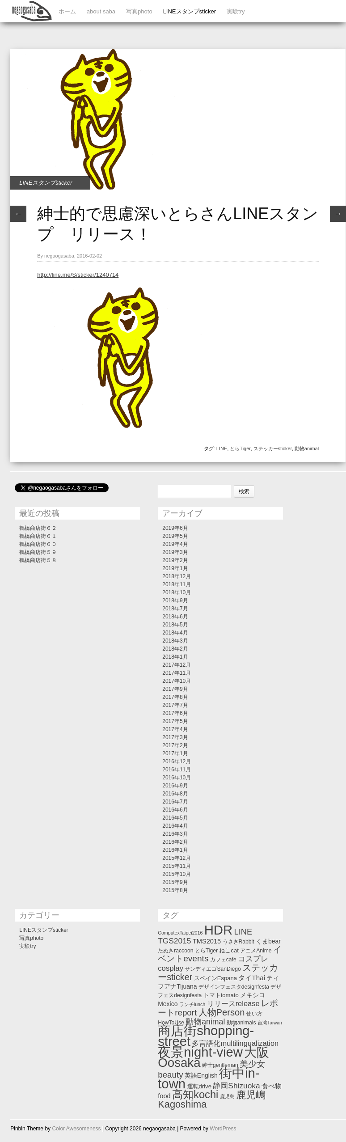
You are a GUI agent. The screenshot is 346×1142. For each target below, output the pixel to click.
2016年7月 (175, 802)
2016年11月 (176, 769)
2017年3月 (175, 737)
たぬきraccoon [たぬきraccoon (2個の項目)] (175, 950)
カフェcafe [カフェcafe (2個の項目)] (223, 959)
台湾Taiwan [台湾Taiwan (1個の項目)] (269, 1022)
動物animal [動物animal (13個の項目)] (205, 1021)
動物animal (307, 448)
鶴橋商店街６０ (38, 544)
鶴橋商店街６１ (38, 536)
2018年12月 (176, 576)
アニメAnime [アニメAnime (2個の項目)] (255, 950)
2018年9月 (175, 600)
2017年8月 (175, 697)
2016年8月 (175, 794)
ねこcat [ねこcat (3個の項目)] (229, 950)
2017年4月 (175, 729)
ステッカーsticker (272, 448)
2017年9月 (175, 689)
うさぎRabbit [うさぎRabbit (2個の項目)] (238, 942)
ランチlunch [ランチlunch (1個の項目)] (192, 1004)
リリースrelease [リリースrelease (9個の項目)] (233, 1003)
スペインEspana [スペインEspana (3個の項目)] (215, 978)
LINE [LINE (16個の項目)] (243, 931)
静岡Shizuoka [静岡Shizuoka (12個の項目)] (236, 1085)
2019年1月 (175, 568)
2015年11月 (176, 866)
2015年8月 (175, 890)
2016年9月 (175, 785)
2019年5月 (175, 536)
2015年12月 (176, 858)
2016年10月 (176, 777)
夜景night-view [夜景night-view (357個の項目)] (200, 1052)
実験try (236, 11)
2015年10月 (176, 874)
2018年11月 (176, 584)
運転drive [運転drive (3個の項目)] (199, 1086)
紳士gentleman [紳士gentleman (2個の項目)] (220, 1065)
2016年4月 (175, 826)
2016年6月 (175, 810)
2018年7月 (175, 608)
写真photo (139, 11)
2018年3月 (175, 641)
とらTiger (240, 448)
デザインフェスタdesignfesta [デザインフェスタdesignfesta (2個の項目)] (233, 987)
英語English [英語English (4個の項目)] (201, 1075)
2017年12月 (176, 665)
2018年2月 (175, 649)
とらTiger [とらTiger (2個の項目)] (206, 950)
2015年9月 (175, 882)
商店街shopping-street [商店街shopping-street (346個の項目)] (206, 1036)
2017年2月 (175, 745)
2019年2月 (175, 560)
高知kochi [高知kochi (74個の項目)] (195, 1094)
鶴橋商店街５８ (38, 560)
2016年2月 (175, 842)
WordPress (223, 1128)
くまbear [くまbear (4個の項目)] (268, 941)
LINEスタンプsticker (189, 11)
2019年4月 (175, 544)
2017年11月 (176, 673)
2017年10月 (176, 681)
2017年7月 (175, 705)
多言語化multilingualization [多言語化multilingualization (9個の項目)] (235, 1043)
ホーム (67, 11)
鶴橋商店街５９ (38, 552)
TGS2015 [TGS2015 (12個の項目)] (174, 940)
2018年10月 (176, 592)
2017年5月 (175, 721)
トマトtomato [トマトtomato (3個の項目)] (221, 995)
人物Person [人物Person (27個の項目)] (221, 1012)
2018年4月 (175, 633)
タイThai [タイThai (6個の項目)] (251, 977)
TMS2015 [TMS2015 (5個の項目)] (207, 941)
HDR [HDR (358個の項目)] (218, 929)
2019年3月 (175, 552)
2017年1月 (175, 753)
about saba (101, 11)
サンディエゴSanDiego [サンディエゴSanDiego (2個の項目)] (213, 969)
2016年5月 (175, 818)
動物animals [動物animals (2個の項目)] (241, 1022)
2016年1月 (175, 850)
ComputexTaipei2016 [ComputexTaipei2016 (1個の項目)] (180, 932)
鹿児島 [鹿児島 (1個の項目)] (227, 1096)
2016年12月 (176, 761)
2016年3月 (175, 834)
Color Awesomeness (76, 1128)
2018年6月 (175, 616)
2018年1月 (175, 657)
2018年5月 (175, 625)
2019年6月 (175, 528)
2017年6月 (175, 713)
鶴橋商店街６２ (38, 528)
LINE (221, 448)
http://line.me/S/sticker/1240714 (77, 274)
